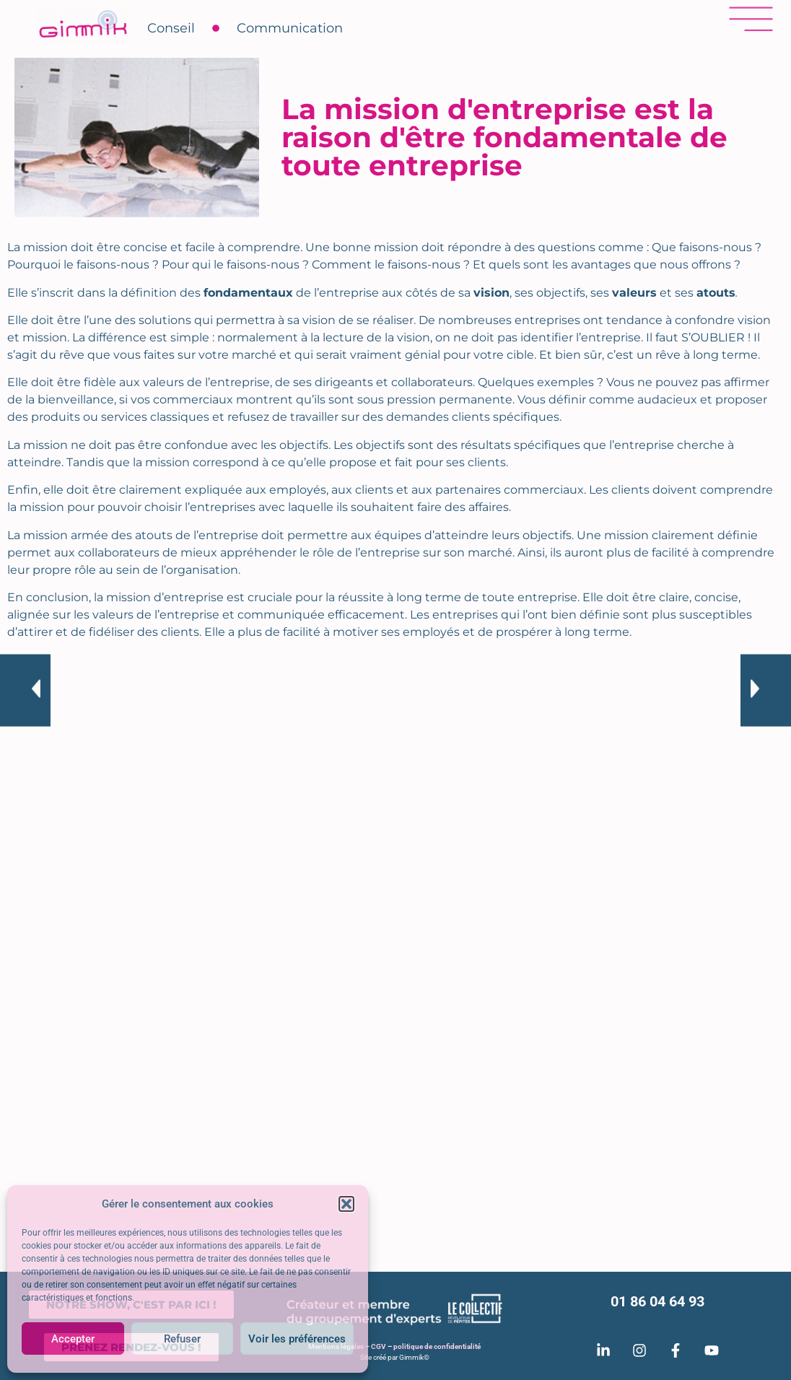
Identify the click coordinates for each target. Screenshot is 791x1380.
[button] (346, 1204)
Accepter (73, 1338)
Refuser (182, 1338)
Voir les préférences (297, 1338)
